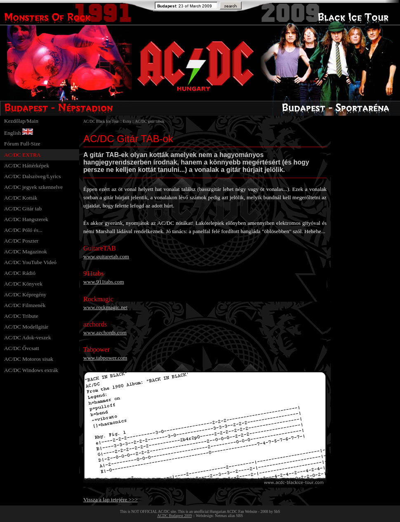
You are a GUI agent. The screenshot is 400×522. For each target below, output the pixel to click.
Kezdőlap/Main (21, 121)
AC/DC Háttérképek (26, 165)
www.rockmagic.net (105, 307)
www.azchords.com (105, 332)
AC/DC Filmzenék (24, 305)
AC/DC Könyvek (23, 284)
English (12, 133)
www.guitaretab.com (106, 256)
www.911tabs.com (103, 282)
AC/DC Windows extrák (31, 370)
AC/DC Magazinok (25, 251)
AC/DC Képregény (25, 294)
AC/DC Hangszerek (26, 219)
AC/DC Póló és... (23, 230)
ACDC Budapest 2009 (174, 516)
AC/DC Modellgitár (26, 327)
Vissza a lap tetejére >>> (110, 499)
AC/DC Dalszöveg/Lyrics (32, 176)
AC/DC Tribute (21, 316)
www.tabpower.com (105, 358)
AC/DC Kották (20, 198)
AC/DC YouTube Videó (30, 262)
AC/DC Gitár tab (23, 208)
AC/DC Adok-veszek (27, 337)
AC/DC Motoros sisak (28, 359)
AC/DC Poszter (21, 241)
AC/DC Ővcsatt (21, 348)
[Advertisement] (364, 240)
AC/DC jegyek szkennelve (33, 187)
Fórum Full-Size (22, 144)
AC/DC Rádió (19, 273)
